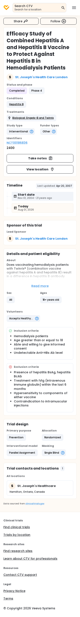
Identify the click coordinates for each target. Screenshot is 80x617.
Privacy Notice (14, 591)
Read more (40, 286)
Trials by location (16, 535)
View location (40, 169)
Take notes (40, 158)
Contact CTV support (20, 575)
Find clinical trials (16, 527)
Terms (8, 598)
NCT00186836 (17, 143)
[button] (16, 104)
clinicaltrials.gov (34, 503)
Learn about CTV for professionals (30, 558)
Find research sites (17, 551)
